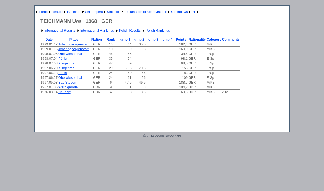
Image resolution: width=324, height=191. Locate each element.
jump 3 (152, 39)
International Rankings (95, 30)
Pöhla (62, 58)
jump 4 (166, 39)
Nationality (197, 39)
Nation (96, 39)
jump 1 (124, 39)
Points (181, 39)
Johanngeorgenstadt (73, 44)
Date (49, 39)
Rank (111, 39)
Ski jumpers (94, 12)
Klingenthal (66, 63)
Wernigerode (68, 87)
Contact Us (179, 12)
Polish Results (128, 30)
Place (73, 39)
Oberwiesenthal (70, 54)
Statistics (113, 12)
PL (194, 12)
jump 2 (138, 39)
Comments (231, 39)
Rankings (74, 12)
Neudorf (64, 92)
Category (214, 39)
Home (43, 12)
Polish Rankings (155, 30)
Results (57, 12)
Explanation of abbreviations (145, 12)
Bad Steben (67, 82)
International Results (57, 30)
